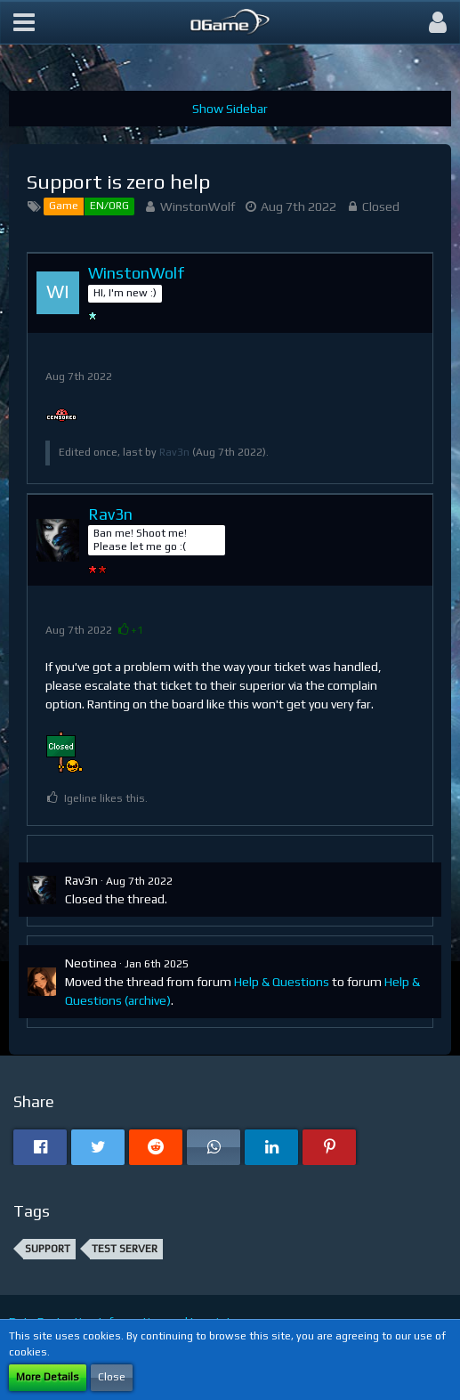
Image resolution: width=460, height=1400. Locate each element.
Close (111, 1377)
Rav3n (174, 452)
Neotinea (91, 963)
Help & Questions (281, 982)
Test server (124, 1248)
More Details (47, 1377)
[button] (24, 22)
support (47, 1248)
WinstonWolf (197, 206)
